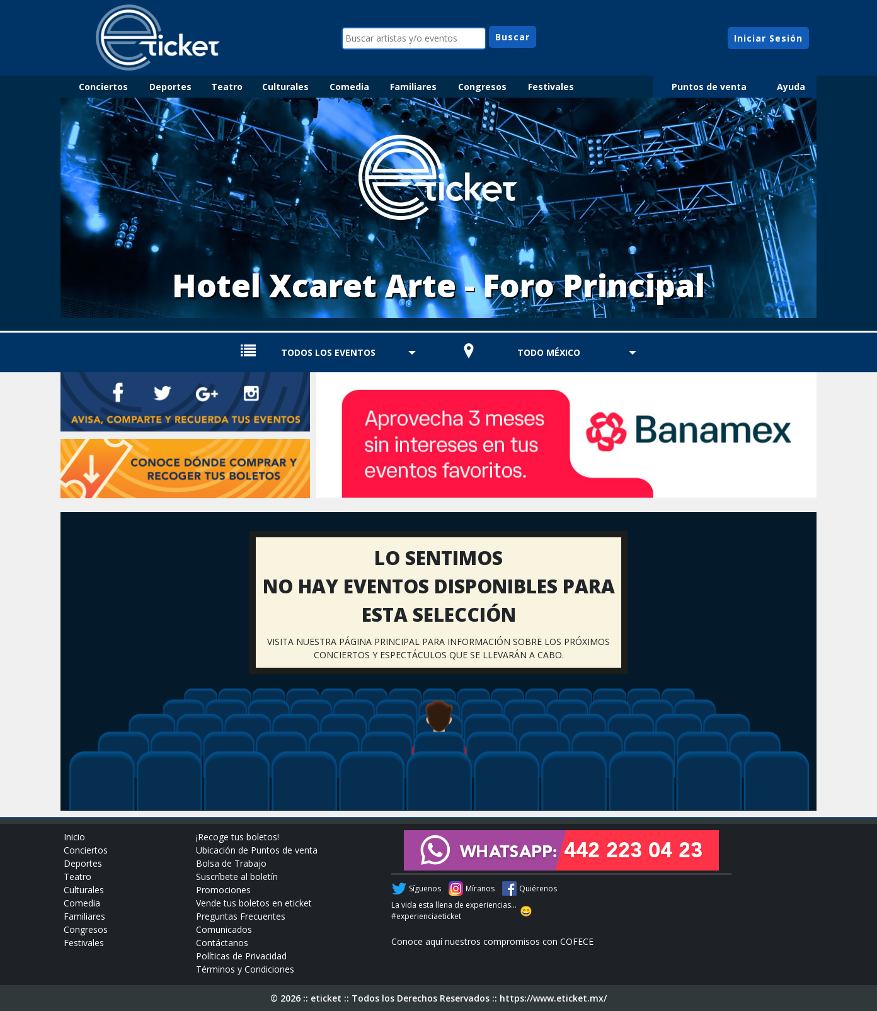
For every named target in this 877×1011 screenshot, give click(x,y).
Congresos (482, 87)
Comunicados (224, 929)
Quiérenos (538, 888)
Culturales (285, 87)
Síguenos (425, 888)
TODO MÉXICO (548, 352)
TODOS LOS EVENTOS (328, 352)
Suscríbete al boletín (237, 876)
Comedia (349, 87)
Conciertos (103, 87)
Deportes (170, 87)
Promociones (223, 890)
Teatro (227, 87)
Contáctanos (222, 943)
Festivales (551, 87)
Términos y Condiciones (245, 969)
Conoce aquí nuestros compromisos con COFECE (492, 941)
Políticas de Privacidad (241, 956)
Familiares (413, 87)
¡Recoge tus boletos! (237, 837)
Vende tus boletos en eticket (254, 903)
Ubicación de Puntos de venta (257, 850)
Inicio (74, 837)
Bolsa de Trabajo (231, 863)
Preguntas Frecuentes (240, 916)
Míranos (480, 888)
